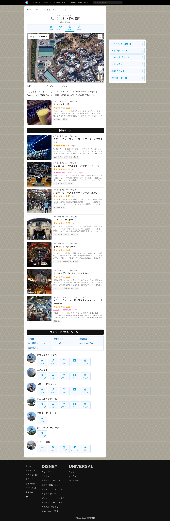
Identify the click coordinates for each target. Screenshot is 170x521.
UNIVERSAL (81, 466)
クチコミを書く (32, 475)
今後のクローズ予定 (50, 511)
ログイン (87, 2)
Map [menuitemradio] (32, 36)
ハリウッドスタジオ (65, 15)
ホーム (29, 10)
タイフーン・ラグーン (48, 428)
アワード (29, 479)
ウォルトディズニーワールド (41, 2)
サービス (74, 448)
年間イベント (118, 71)
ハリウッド (73, 472)
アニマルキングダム (47, 399)
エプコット (42, 370)
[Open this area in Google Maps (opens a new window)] (31, 80)
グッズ (85, 361)
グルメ (64, 361)
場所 (70, 28)
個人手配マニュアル (37, 343)
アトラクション (119, 50)
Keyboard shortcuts (71, 81)
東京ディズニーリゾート (52, 502)
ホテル (42, 448)
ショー (53, 361)
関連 (79, 28)
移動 (85, 448)
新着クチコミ (60, 339)
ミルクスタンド (60, 18)
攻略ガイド (33, 339)
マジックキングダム (47, 355)
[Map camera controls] (100, 68)
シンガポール (74, 480)
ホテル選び (59, 343)
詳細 (51, 28)
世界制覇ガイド (59, 2)
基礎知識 (83, 339)
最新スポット (34, 348)
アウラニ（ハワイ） (50, 494)
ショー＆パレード (120, 57)
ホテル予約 (72, 2)
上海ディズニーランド (51, 485)
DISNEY (49, 466)
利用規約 (29, 492)
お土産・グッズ (119, 78)
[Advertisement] (127, 21)
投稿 (80, 2)
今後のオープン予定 (50, 507)
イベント (74, 361)
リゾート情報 (43, 442)
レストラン (117, 64)
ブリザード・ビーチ (47, 413)
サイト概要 (30, 483)
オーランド (73, 476)
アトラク (42, 361)
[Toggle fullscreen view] (100, 36)
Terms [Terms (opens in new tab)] (101, 81)
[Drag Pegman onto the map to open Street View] (100, 77)
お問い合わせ (31, 488)
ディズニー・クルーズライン (54, 498)
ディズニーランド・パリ (52, 489)
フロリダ (45, 476)
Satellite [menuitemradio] (43, 36)
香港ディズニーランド (51, 480)
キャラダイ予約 (86, 343)
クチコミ (60, 28)
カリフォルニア (48, 472)
